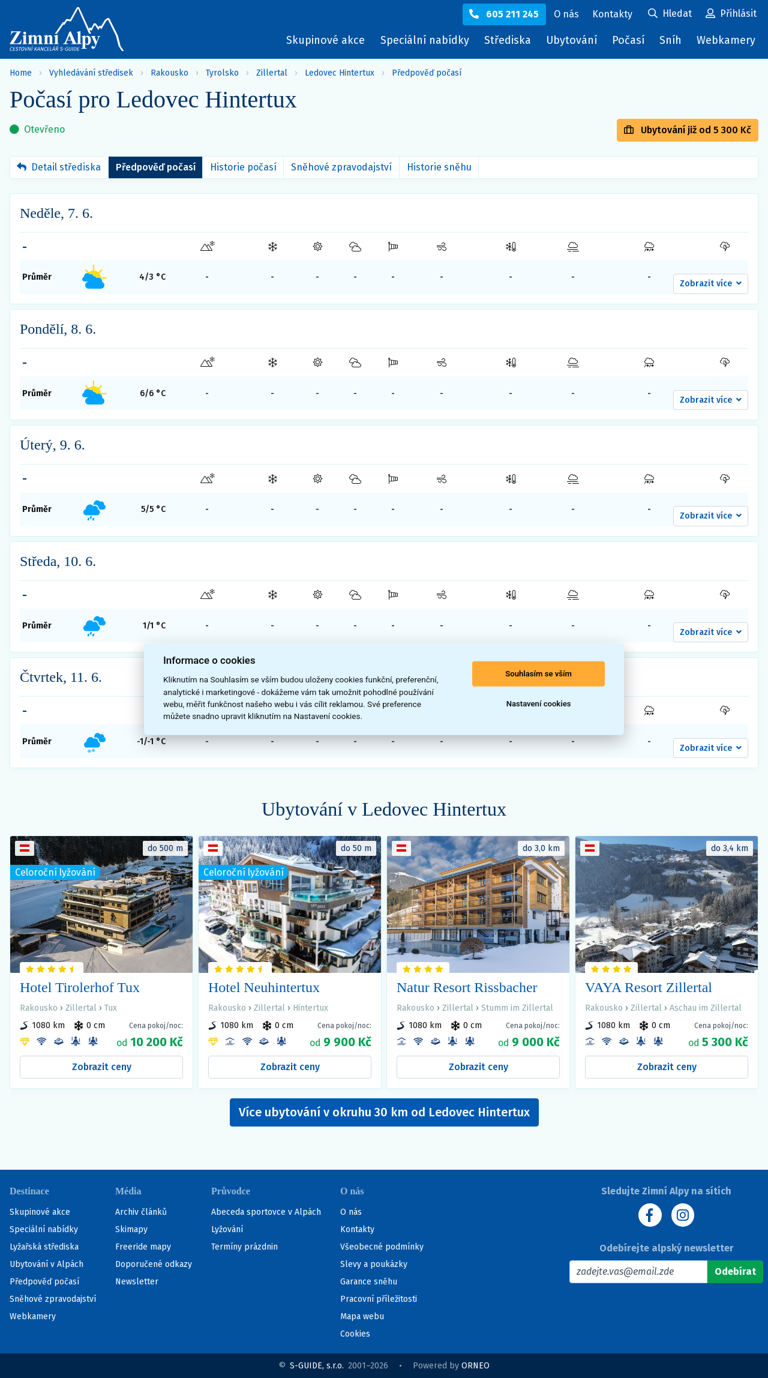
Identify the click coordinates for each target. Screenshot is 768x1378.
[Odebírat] (735, 1271)
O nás (351, 1212)
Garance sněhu (368, 1282)
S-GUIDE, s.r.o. (317, 1366)
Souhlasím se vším (538, 673)
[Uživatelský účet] (669, 14)
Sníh (673, 43)
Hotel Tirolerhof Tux (80, 987)
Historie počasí (243, 167)
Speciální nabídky (422, 40)
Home (21, 73)
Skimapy (131, 1229)
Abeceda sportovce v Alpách (266, 1212)
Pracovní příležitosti (378, 1299)
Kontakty (357, 1229)
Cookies (355, 1334)
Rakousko (169, 73)
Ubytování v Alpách (46, 1264)
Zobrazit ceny (101, 1067)
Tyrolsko (222, 73)
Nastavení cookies (538, 703)
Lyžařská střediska (44, 1247)
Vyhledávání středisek (91, 73)
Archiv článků (141, 1212)
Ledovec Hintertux (339, 73)
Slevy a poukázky (373, 1264)
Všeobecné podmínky (382, 1247)
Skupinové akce (322, 40)
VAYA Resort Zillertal (648, 987)
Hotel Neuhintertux (264, 987)
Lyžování (227, 1229)
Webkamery (726, 40)
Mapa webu (362, 1316)
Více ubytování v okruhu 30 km (384, 1112)
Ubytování (573, 43)
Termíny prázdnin (244, 1247)
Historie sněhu (439, 167)
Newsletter (136, 1282)
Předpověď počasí (426, 73)
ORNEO (475, 1366)
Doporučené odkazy (153, 1264)
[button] (710, 284)
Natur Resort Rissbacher (467, 987)
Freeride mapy (143, 1247)
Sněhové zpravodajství (341, 167)
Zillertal (271, 73)
